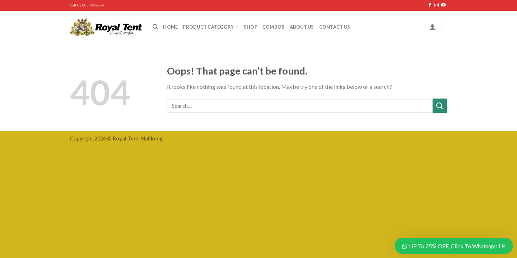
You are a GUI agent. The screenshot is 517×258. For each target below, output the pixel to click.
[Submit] (440, 106)
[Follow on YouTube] (443, 5)
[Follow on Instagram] (436, 5)
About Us (302, 27)
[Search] (155, 27)
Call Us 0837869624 (87, 5)
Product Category (211, 26)
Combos (273, 27)
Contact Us (334, 27)
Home (170, 27)
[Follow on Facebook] (430, 5)
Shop (250, 27)
